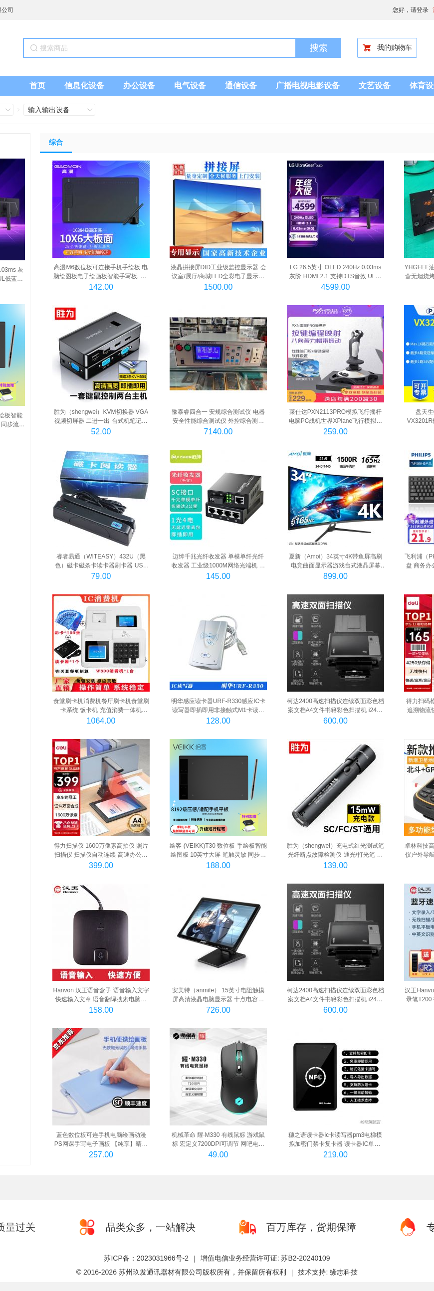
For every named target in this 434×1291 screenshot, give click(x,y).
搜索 (319, 48)
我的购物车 (387, 47)
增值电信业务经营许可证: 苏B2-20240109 (265, 1258)
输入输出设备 (49, 110)
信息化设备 (84, 85)
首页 (37, 85)
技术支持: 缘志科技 (328, 1272)
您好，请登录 (411, 9)
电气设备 (190, 85)
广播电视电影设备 (308, 85)
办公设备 (139, 85)
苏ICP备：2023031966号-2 (146, 1258)
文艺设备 (375, 85)
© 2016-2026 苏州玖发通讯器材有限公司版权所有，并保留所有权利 (181, 1272)
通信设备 (241, 85)
